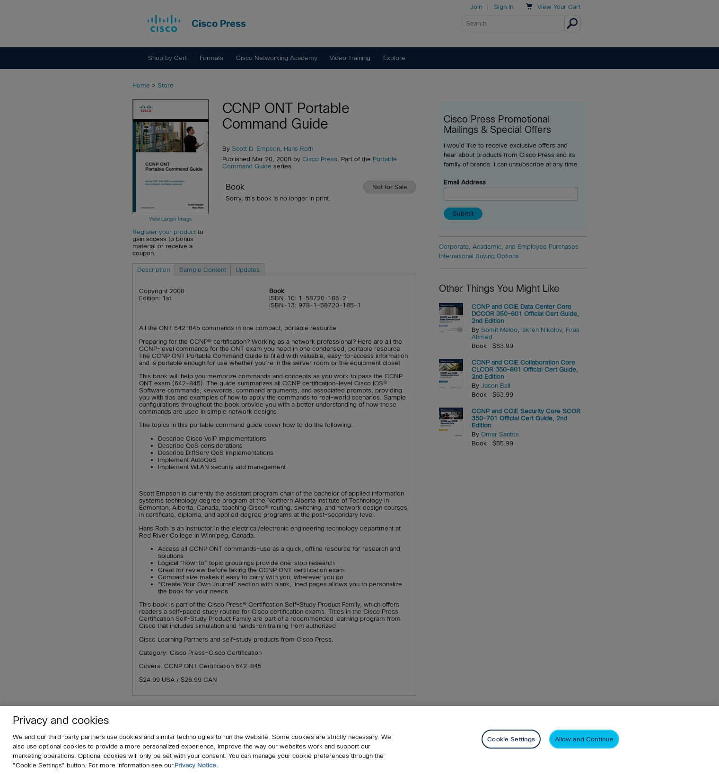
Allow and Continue (584, 739)
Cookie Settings (511, 739)
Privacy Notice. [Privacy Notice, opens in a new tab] (196, 765)
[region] (359, 740)
